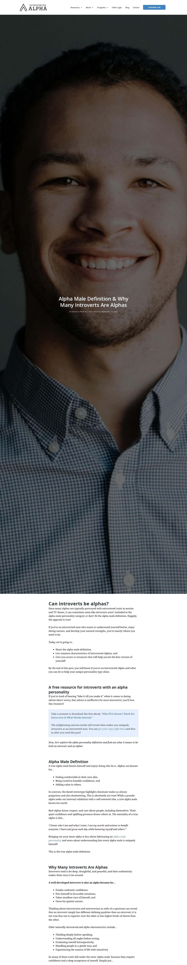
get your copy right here (111, 727)
